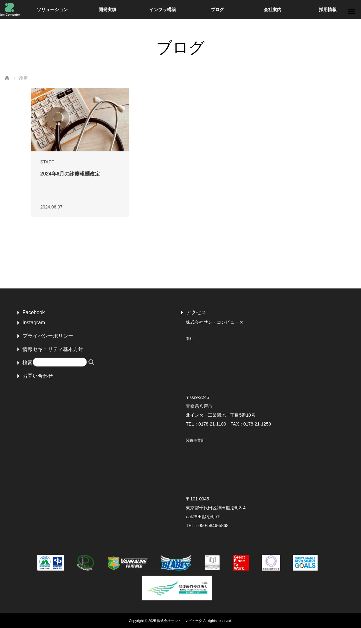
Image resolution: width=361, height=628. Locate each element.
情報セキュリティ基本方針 (53, 349)
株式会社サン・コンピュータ (179, 621)
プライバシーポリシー (48, 336)
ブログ (217, 9)
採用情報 (328, 9)
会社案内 (272, 9)
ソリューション (52, 9)
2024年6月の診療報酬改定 (70, 173)
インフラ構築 (162, 9)
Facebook (34, 312)
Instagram (34, 322)
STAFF (47, 161)
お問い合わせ (38, 376)
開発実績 (107, 9)
